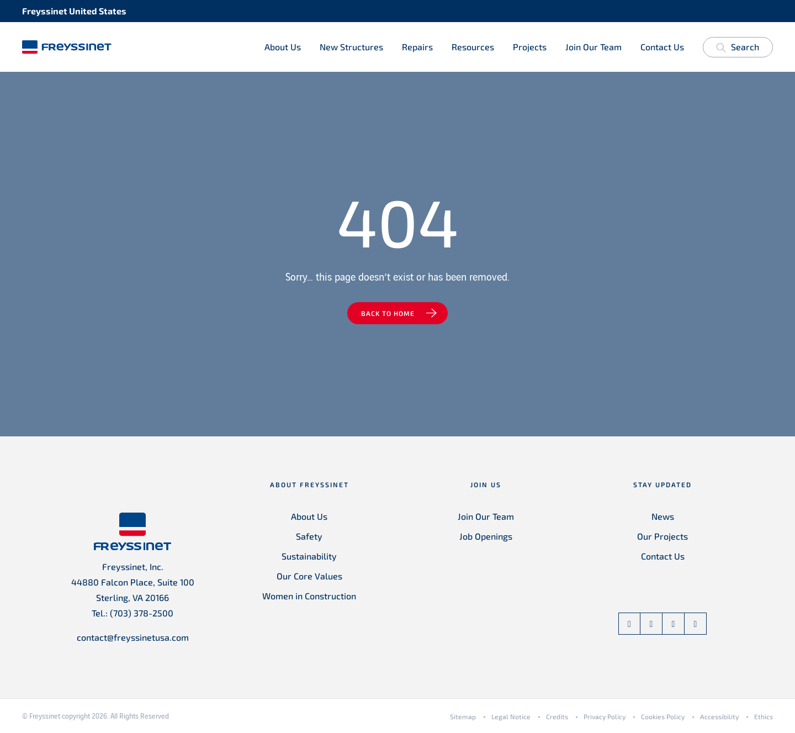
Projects (530, 46)
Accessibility (719, 716)
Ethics (763, 716)
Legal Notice (511, 716)
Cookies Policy (663, 716)
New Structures (351, 46)
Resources (473, 46)
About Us (282, 46)
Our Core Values (309, 576)
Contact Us (662, 46)
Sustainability (309, 556)
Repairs (417, 46)
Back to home (388, 313)
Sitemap (463, 716)
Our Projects (662, 536)
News (662, 516)
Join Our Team (593, 46)
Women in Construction (309, 595)
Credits (557, 716)
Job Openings (485, 536)
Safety (309, 536)
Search (737, 48)
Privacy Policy (605, 716)
